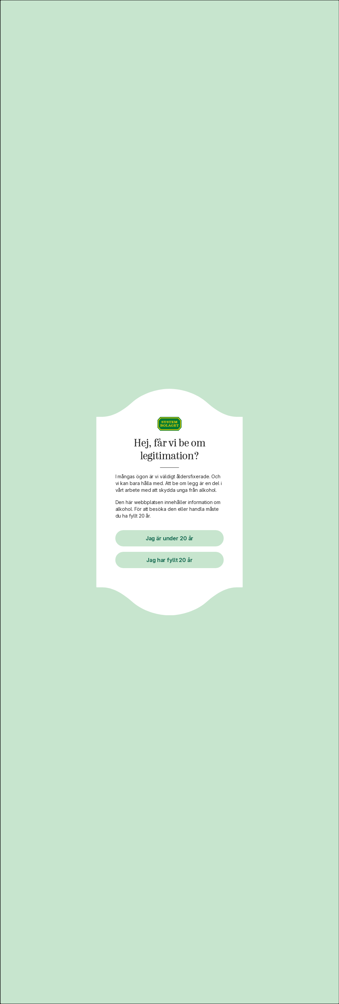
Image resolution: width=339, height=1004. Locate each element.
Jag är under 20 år (169, 538)
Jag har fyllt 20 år (169, 560)
